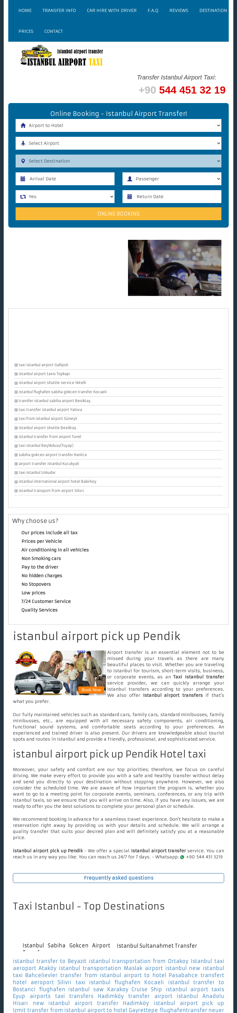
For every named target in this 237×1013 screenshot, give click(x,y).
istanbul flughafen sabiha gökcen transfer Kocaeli (63, 392)
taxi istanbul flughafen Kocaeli (120, 982)
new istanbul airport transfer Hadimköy (91, 1003)
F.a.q (153, 10)
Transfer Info (59, 10)
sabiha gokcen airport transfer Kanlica (53, 455)
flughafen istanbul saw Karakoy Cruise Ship (100, 989)
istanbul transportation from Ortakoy (139, 961)
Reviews (178, 10)
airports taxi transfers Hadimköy (77, 996)
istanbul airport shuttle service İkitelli (52, 383)
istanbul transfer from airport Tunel (50, 437)
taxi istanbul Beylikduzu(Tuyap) (46, 445)
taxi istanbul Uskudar (37, 472)
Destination (213, 10)
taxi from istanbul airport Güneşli (48, 419)
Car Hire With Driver (112, 10)
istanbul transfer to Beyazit (49, 961)
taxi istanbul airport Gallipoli (43, 365)
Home (25, 10)
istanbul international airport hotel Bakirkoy (57, 482)
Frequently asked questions (118, 878)
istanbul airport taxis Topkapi (44, 374)
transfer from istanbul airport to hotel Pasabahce (129, 975)
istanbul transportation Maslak (100, 968)
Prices (25, 31)
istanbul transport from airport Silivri (51, 491)
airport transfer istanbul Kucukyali (49, 464)
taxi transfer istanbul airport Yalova (50, 410)
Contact (53, 31)
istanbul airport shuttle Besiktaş (47, 428)
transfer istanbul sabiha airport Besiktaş (55, 401)
